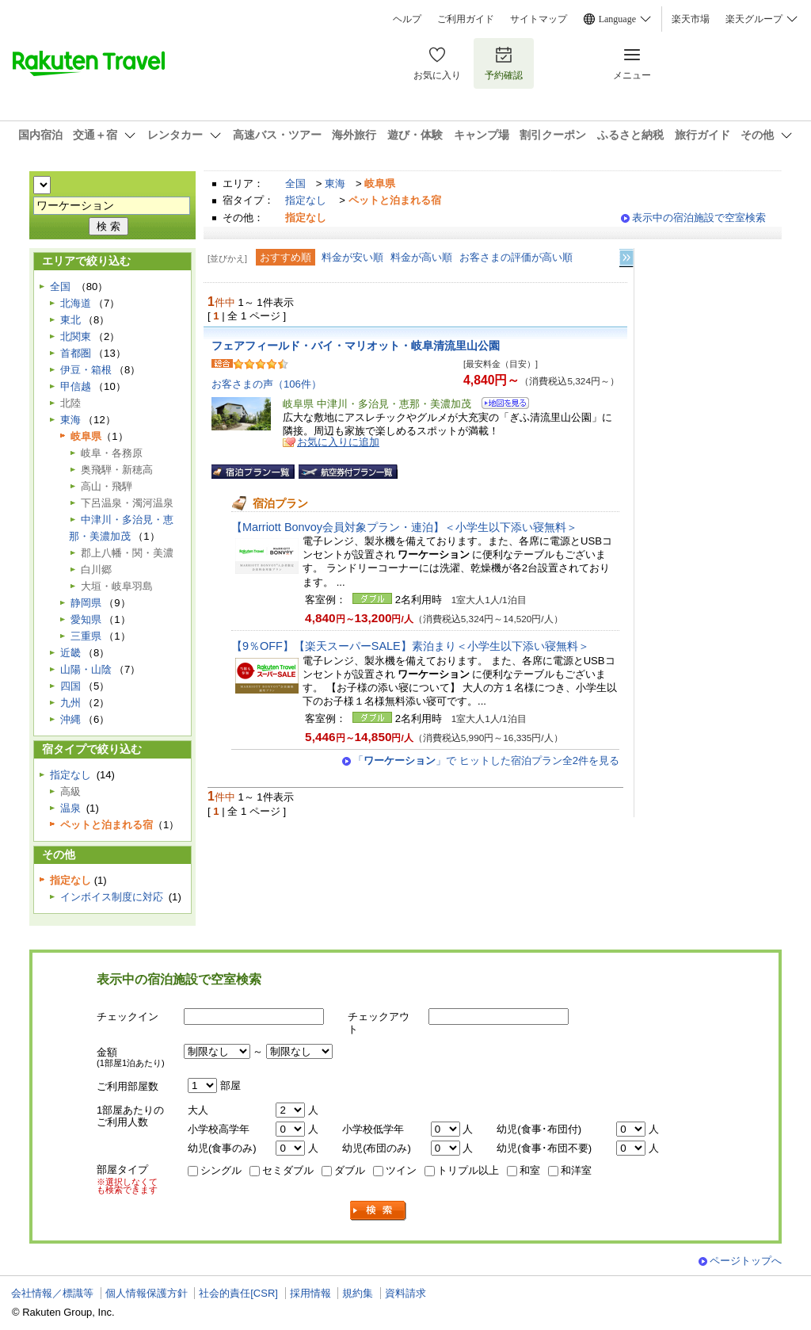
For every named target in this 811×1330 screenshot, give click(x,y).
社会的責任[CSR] (238, 1293)
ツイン (401, 1170)
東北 (70, 320)
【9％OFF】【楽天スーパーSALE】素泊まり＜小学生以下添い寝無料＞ (410, 646)
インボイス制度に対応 (111, 897)
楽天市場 (691, 19)
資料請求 (405, 1293)
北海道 (75, 303)
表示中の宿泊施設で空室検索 (699, 218)
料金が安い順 (352, 257)
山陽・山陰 (86, 669)
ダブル (349, 1170)
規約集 (357, 1293)
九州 (70, 703)
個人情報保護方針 (146, 1293)
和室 (530, 1170)
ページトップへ (746, 1261)
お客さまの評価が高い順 (516, 257)
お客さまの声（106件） (266, 384)
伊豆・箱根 (86, 370)
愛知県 (85, 619)
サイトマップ (538, 19)
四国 (70, 686)
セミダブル (288, 1170)
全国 (295, 183)
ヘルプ (407, 19)
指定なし (305, 200)
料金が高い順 (421, 257)
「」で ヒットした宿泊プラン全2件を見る (486, 760)
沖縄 (70, 719)
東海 (335, 183)
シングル (221, 1170)
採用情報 (310, 1293)
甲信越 (75, 386)
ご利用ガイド (465, 19)
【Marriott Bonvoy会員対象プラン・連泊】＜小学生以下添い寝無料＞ (404, 527)
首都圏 (75, 353)
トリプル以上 (468, 1170)
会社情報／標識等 (52, 1293)
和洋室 (576, 1170)
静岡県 (85, 603)
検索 (378, 1211)
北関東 (75, 336)
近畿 (70, 653)
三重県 (85, 636)
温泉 (70, 808)
